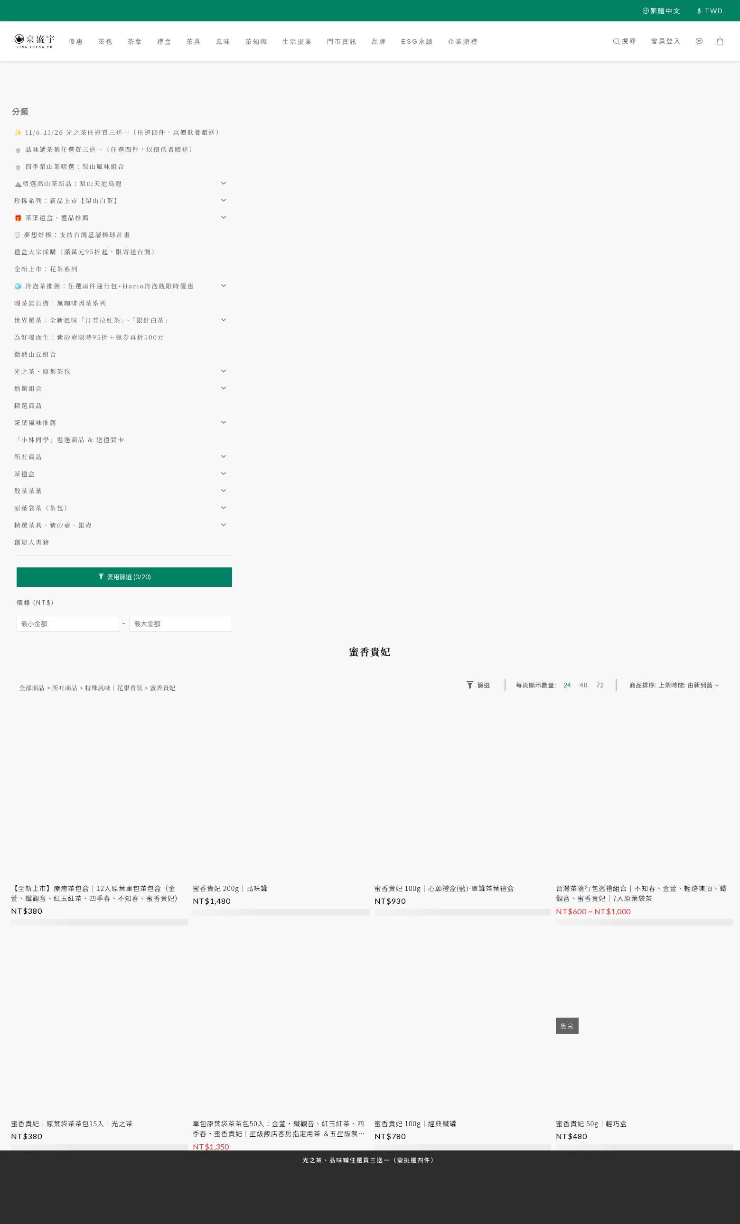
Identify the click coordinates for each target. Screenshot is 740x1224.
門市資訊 (342, 41)
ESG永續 (417, 41)
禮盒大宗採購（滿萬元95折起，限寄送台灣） (86, 251)
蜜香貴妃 (163, 687)
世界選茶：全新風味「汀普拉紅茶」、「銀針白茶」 (93, 320)
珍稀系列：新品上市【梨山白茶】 (67, 200)
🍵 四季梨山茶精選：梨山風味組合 (69, 166)
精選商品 (28, 405)
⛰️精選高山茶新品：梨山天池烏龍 (68, 183)
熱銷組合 (28, 388)
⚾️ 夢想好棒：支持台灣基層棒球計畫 (72, 234)
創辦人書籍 (32, 542)
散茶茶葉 (28, 490)
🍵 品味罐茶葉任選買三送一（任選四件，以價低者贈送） (105, 149)
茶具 (194, 41)
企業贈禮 (463, 41)
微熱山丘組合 (35, 354)
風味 (223, 41)
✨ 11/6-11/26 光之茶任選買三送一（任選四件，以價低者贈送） (118, 132)
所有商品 (28, 456)
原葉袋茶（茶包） (42, 507)
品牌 (379, 41)
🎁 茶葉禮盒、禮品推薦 (51, 217)
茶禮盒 (25, 473)
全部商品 (32, 687)
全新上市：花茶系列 (46, 268)
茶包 (105, 41)
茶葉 (135, 41)
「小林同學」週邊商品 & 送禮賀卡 (69, 439)
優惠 (76, 41)
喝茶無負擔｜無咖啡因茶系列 (60, 302)
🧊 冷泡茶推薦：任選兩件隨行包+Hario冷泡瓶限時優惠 (104, 285)
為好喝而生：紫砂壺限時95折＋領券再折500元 (89, 337)
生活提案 (297, 41)
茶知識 (256, 41)
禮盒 (164, 41)
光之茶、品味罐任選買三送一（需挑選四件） (370, 1160)
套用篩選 (124, 577)
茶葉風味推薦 (35, 422)
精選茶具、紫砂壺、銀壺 (53, 524)
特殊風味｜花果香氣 (114, 687)
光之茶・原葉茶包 (42, 371)
